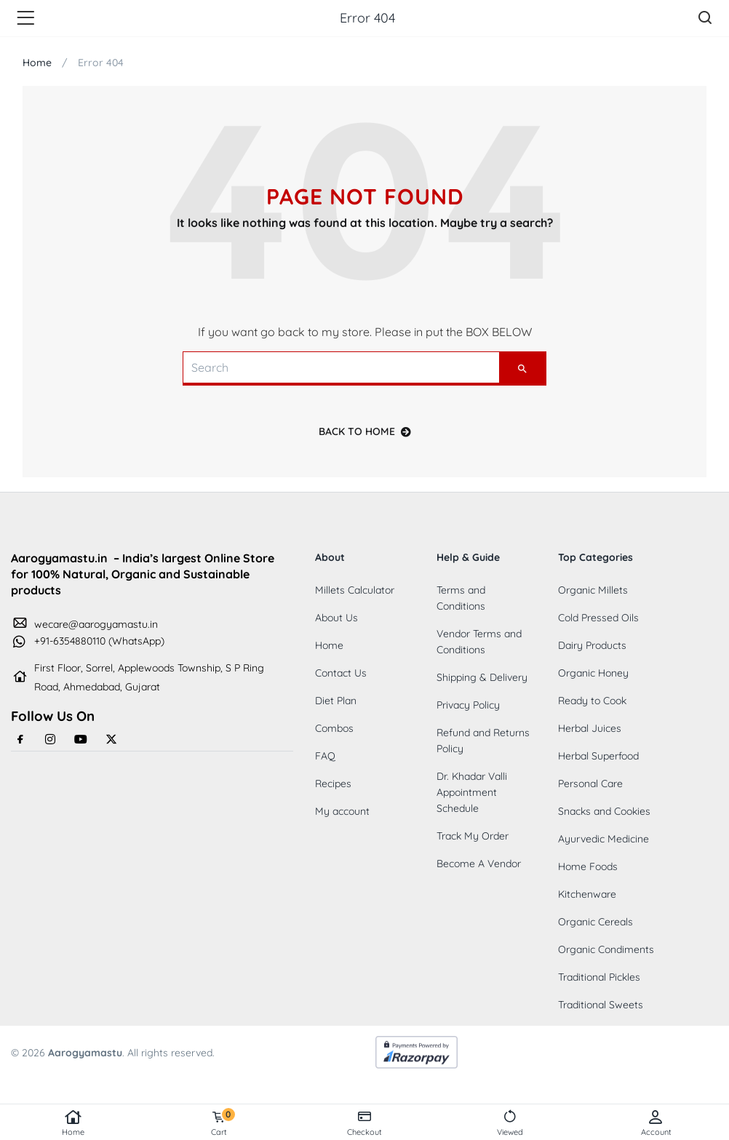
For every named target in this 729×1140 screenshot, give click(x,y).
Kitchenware (587, 894)
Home (73, 1123)
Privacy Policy (468, 704)
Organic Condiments (606, 949)
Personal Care (590, 783)
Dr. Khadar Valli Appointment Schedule (472, 792)
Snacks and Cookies (604, 811)
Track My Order (473, 835)
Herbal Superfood (598, 755)
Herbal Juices (589, 728)
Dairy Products (592, 645)
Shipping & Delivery (482, 677)
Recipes (333, 783)
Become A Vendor (479, 863)
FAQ (325, 755)
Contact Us (341, 672)
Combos (334, 728)
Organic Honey (593, 672)
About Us (336, 617)
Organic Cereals (595, 921)
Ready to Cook (592, 700)
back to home (365, 431)
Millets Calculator (354, 590)
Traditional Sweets (600, 1004)
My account (342, 811)
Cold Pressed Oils (598, 617)
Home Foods (588, 866)
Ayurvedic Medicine (603, 838)
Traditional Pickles (599, 977)
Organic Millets (593, 590)
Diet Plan (335, 700)
